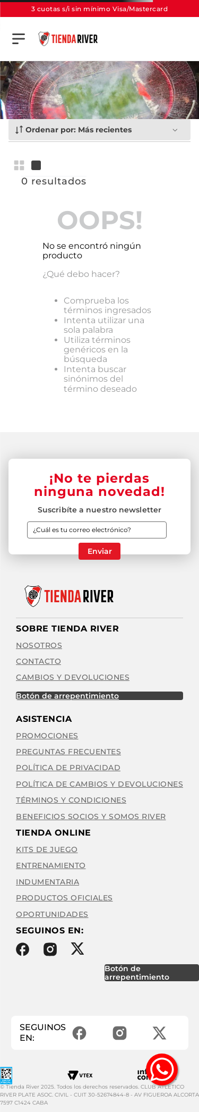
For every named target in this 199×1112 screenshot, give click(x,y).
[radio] (21, 165)
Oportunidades (52, 914)
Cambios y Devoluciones (72, 677)
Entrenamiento (51, 865)
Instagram (50, 949)
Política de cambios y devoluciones (99, 784)
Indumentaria (47, 882)
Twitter (77, 948)
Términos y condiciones (71, 800)
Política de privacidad (68, 767)
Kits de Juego (47, 849)
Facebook (22, 949)
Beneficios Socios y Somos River (91, 816)
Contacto (38, 661)
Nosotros (39, 645)
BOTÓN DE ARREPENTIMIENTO (67, 696)
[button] (19, 39)
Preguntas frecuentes (68, 751)
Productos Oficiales (64, 898)
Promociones (47, 735)
